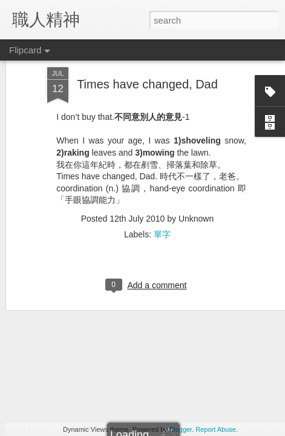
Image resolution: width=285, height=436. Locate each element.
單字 (162, 182)
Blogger (180, 429)
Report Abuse (215, 429)
